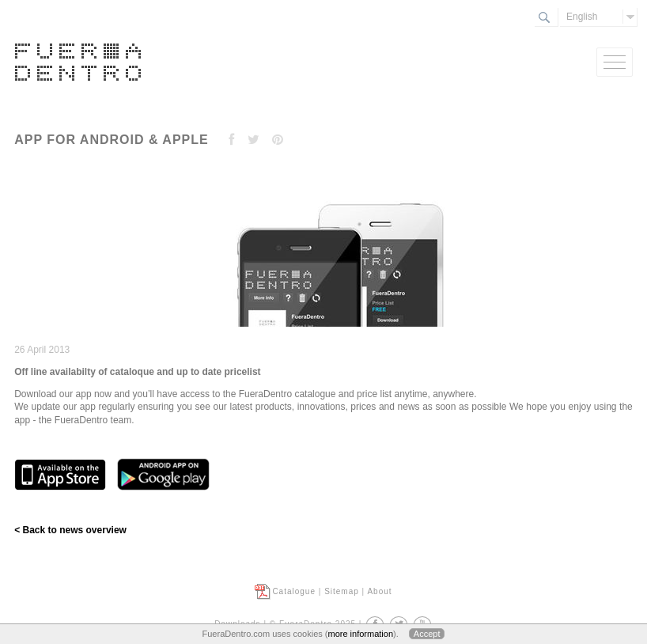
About (379, 591)
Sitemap (341, 591)
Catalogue (294, 591)
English (581, 16)
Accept (427, 633)
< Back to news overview (70, 530)
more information (360, 633)
